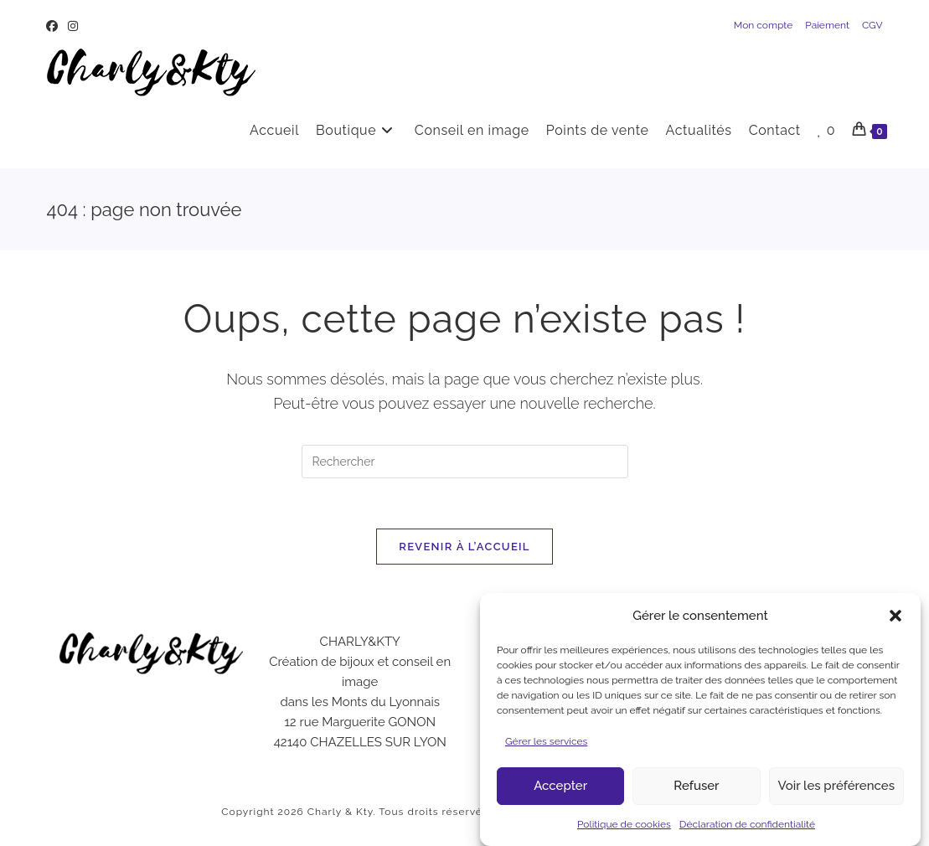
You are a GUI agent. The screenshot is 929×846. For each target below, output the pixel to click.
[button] (895, 624)
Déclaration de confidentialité (747, 832)
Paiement (827, 25)
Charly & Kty (340, 812)
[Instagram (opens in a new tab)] (73, 26)
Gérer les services (546, 750)
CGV (872, 25)
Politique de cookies (624, 832)
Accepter (560, 794)
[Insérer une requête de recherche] (465, 461)
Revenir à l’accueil (464, 546)
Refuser (696, 794)
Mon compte (763, 25)
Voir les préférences (836, 794)
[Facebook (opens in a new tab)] (54, 26)
